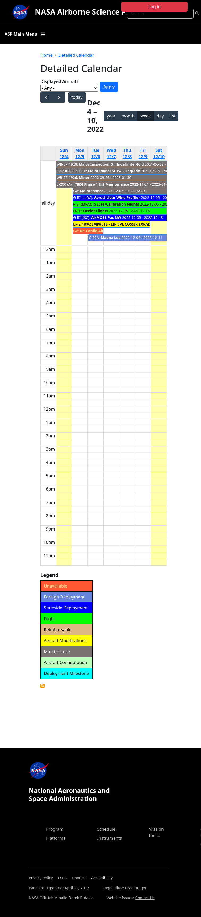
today (76, 97)
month (128, 116)
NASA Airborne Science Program (94, 12)
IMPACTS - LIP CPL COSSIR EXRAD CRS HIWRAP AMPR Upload (145, 224)
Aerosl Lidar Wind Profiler (117, 197)
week (145, 116)
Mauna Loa (111, 237)
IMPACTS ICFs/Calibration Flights (109, 204)
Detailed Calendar (76, 55)
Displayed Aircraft (59, 81)
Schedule (106, 829)
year (111, 116)
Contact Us (145, 897)
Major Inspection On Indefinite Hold (111, 164)
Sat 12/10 (159, 153)
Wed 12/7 (111, 153)
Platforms (55, 838)
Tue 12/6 (95, 153)
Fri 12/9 (143, 153)
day (160, 116)
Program (55, 829)
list (172, 116)
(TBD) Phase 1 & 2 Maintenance (102, 184)
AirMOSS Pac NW (106, 217)
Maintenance (91, 190)
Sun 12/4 (64, 153)
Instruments (109, 838)
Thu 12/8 (127, 153)
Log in (154, 7)
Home (46, 55)
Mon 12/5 (80, 153)
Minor (84, 177)
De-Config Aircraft (96, 230)
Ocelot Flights (95, 210)
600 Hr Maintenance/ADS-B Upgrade (108, 170)
